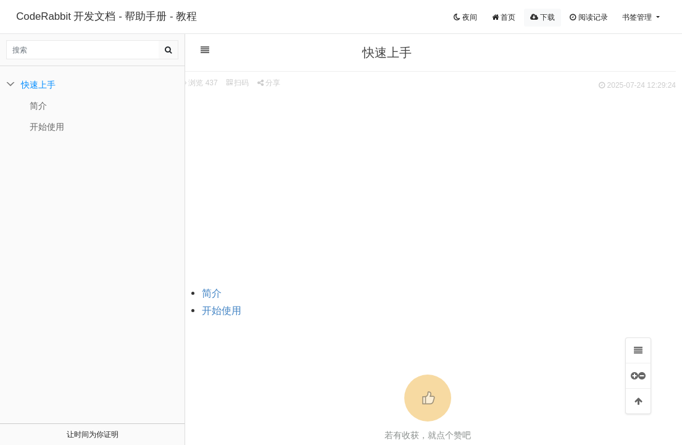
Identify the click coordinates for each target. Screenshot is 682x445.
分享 (268, 82)
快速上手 (38, 85)
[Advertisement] (427, 186)
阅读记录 (588, 17)
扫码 (238, 82)
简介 (212, 293)
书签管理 (638, 17)
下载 (542, 17)
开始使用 (221, 310)
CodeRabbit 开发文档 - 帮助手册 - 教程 (106, 16)
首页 (503, 17)
